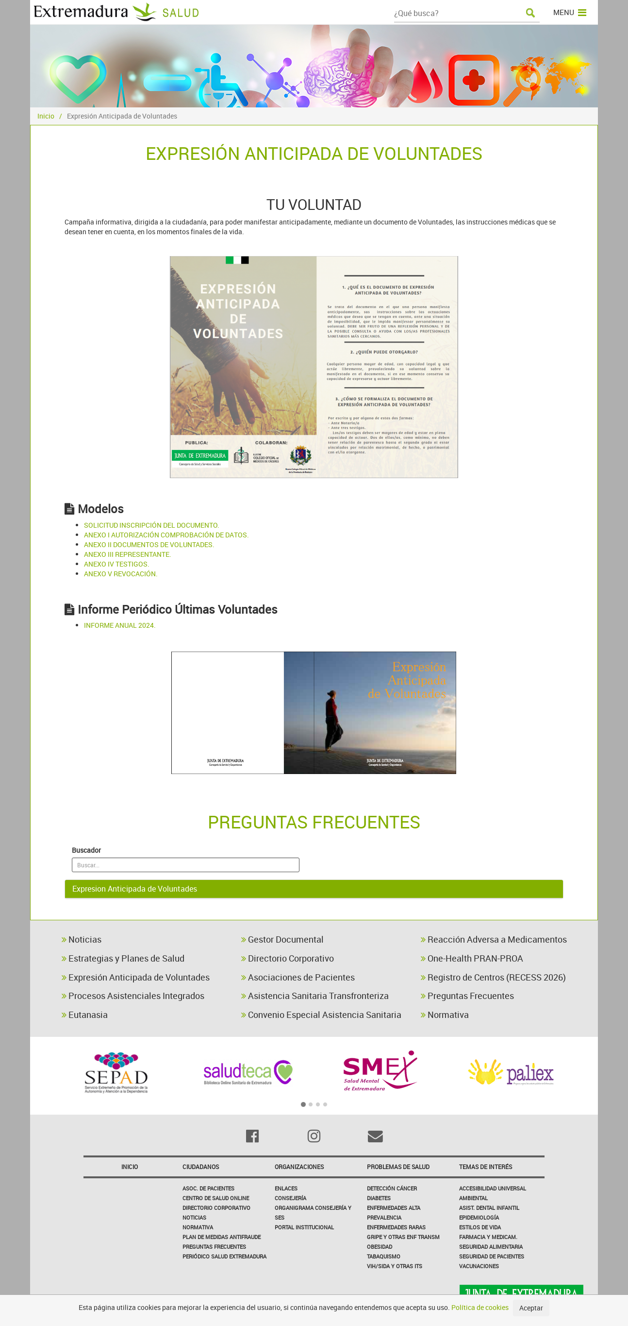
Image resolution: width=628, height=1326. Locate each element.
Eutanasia (85, 1014)
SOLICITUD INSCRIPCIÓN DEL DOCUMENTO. (151, 525)
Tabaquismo (383, 1256)
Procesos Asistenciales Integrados (133, 995)
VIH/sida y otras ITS (394, 1266)
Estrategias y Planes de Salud (123, 958)
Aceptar (531, 1307)
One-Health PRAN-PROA (472, 958)
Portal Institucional (304, 1227)
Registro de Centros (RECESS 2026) (493, 977)
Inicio (45, 116)
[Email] (375, 1136)
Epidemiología (479, 1217)
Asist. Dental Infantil (489, 1207)
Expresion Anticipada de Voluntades (134, 888)
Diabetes (379, 1198)
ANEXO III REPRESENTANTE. (127, 554)
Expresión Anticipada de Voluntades (136, 977)
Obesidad (379, 1246)
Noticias (81, 939)
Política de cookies (480, 1307)
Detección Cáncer (392, 1188)
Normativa (445, 1014)
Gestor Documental (282, 939)
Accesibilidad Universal (492, 1188)
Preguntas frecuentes (214, 1246)
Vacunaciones (479, 1266)
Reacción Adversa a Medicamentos (494, 939)
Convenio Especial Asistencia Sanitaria (321, 1014)
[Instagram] (314, 1136)
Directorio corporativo (216, 1207)
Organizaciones (299, 1167)
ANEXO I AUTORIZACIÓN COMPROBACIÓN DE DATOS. (166, 534)
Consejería (290, 1198)
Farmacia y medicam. (488, 1236)
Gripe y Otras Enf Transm (403, 1236)
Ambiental (473, 1198)
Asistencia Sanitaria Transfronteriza (315, 995)
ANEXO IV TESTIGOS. (116, 563)
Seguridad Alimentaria (491, 1246)
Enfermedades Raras (396, 1227)
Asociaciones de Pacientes (298, 977)
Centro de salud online (215, 1198)
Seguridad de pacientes (491, 1256)
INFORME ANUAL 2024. (120, 625)
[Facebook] (252, 1136)
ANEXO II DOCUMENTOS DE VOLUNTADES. (149, 544)
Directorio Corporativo (287, 958)
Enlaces (286, 1188)
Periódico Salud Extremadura (224, 1256)
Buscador (86, 850)
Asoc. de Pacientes (208, 1188)
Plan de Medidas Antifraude (221, 1236)
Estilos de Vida (480, 1227)
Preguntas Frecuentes (467, 995)
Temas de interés (485, 1167)
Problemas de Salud (398, 1167)
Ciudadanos (200, 1167)
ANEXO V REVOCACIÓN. (121, 573)
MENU (569, 12)
